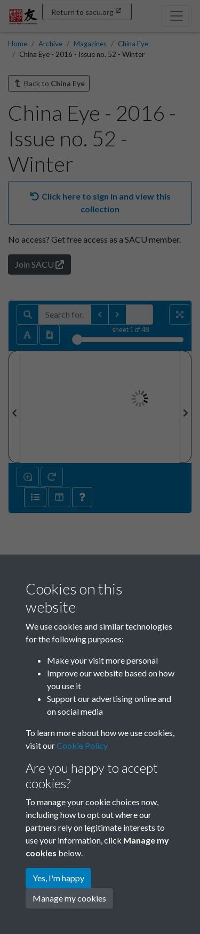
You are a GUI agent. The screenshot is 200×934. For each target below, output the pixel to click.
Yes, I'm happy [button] (58, 878)
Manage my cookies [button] (69, 898)
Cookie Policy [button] (82, 745)
